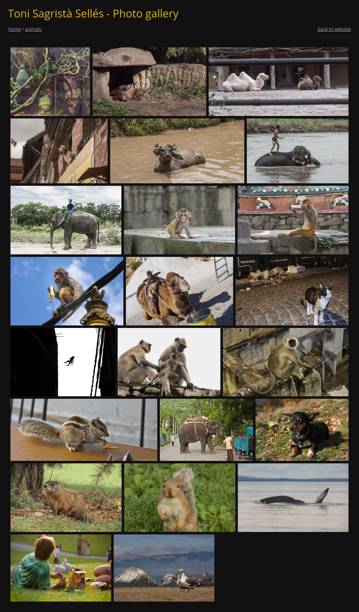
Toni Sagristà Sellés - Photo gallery (93, 13)
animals (33, 29)
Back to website (334, 29)
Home (14, 29)
